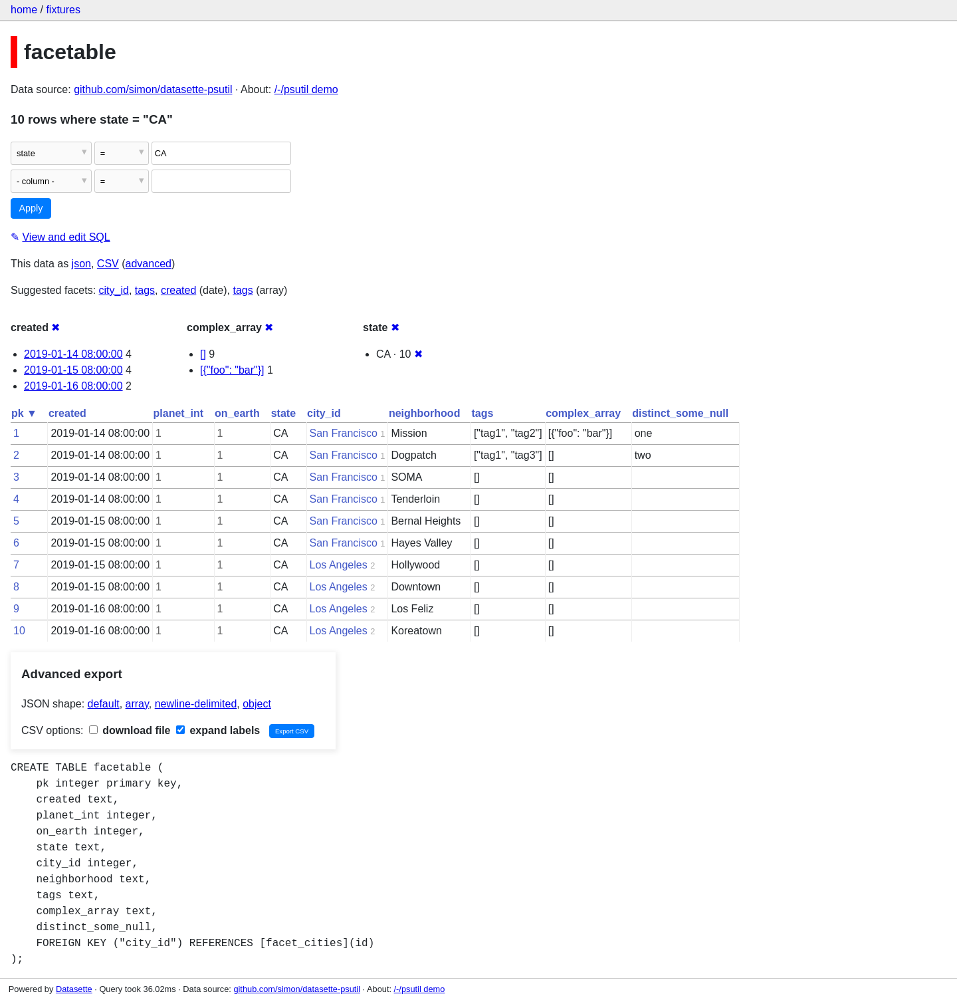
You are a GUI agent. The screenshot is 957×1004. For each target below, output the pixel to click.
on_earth (237, 413)
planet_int (179, 413)
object (257, 703)
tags (145, 290)
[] (203, 354)
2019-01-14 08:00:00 (73, 354)
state (283, 413)
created (178, 290)
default (104, 703)
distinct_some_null (680, 413)
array (137, 703)
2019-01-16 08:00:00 (73, 386)
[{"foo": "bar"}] (232, 370)
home (24, 9)
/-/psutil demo (306, 89)
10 (19, 630)
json (81, 263)
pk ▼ (24, 413)
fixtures (63, 9)
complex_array (583, 413)
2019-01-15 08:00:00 (73, 370)
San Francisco (343, 433)
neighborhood (425, 413)
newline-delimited (196, 703)
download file (130, 730)
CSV (108, 263)
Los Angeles (339, 564)
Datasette (74, 989)
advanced (148, 263)
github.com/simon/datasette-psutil (153, 89)
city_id (114, 290)
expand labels (218, 730)
